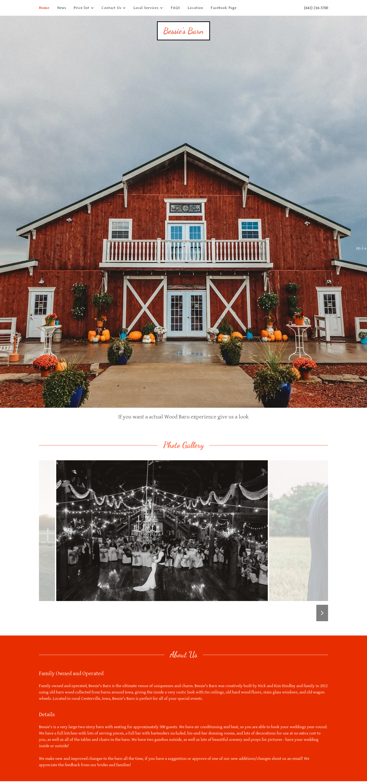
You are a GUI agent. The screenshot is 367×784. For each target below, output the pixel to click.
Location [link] (195, 8)
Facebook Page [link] (224, 8)
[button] (84, 8)
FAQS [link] (175, 8)
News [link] (61, 8)
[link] (183, 32)
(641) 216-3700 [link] (316, 7)
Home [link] (44, 8)
